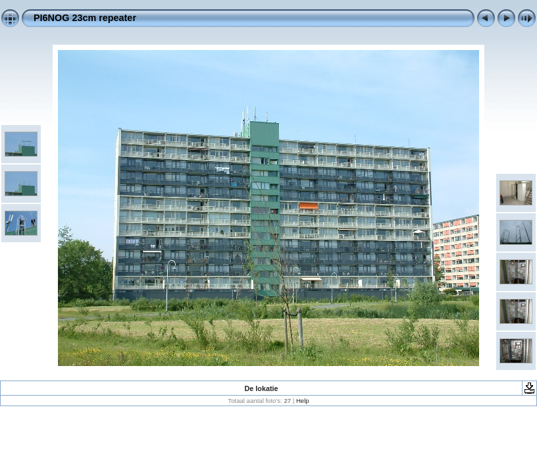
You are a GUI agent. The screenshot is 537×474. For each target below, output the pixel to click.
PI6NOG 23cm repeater (85, 18)
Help (302, 400)
